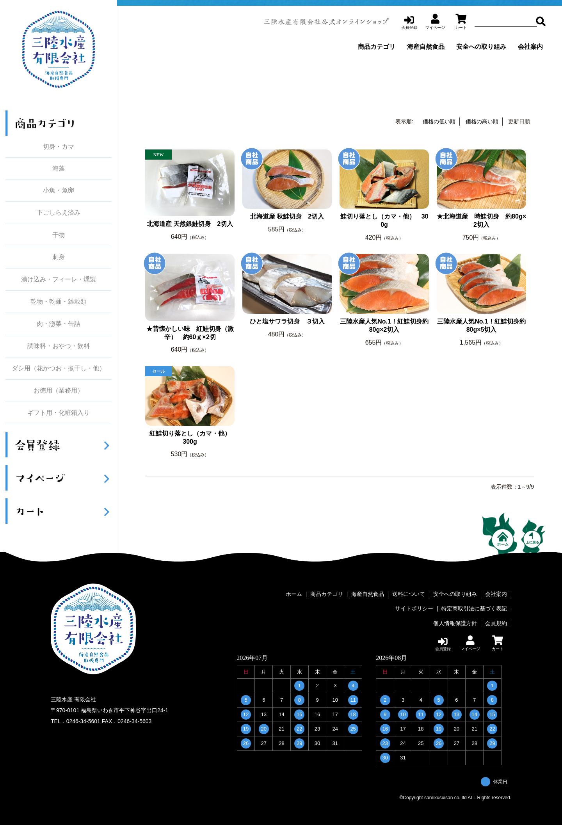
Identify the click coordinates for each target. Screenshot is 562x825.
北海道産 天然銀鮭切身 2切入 (190, 223)
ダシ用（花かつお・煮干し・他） (58, 368)
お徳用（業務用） (59, 391)
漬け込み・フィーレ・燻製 (58, 279)
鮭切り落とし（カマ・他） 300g (384, 220)
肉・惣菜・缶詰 (58, 324)
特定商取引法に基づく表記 (474, 608)
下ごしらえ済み (58, 213)
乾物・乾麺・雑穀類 (58, 302)
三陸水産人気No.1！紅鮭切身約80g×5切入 (481, 325)
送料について (408, 594)
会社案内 (530, 46)
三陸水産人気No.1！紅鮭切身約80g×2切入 (384, 325)
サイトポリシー (414, 608)
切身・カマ (58, 146)
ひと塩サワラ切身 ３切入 (287, 321)
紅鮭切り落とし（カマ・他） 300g (192, 437)
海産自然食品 (426, 46)
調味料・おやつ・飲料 (58, 346)
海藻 (58, 168)
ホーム (294, 594)
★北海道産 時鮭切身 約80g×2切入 (481, 220)
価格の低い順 (439, 121)
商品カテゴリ (376, 46)
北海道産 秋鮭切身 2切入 (287, 216)
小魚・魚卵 (58, 190)
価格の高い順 (482, 121)
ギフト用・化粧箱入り (58, 413)
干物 (58, 235)
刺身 (58, 257)
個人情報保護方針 (455, 621)
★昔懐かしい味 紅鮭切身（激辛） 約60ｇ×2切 (190, 332)
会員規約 (496, 621)
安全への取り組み (481, 46)
